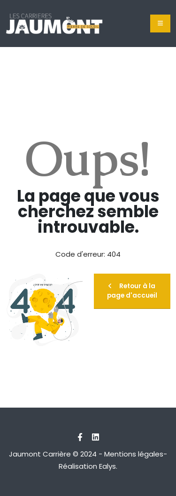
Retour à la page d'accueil (132, 291)
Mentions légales (133, 454)
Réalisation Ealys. (88, 466)
